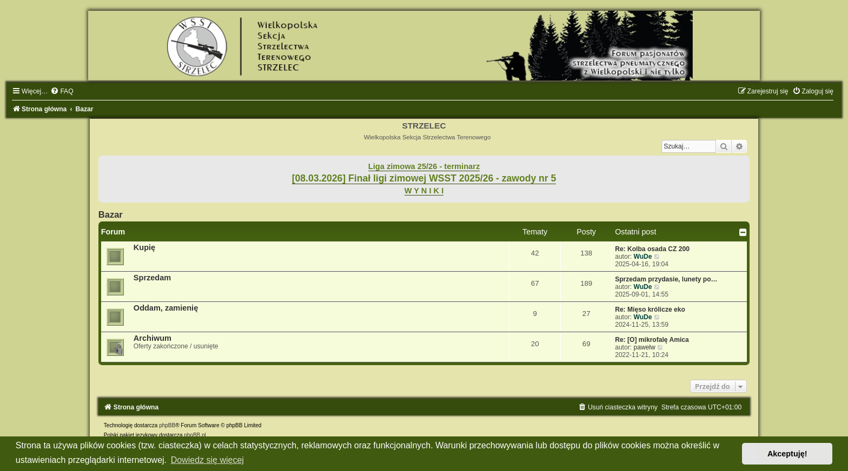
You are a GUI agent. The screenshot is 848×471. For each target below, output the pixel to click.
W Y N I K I (424, 190)
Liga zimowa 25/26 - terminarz (424, 166)
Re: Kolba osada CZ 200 (652, 249)
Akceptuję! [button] (787, 453)
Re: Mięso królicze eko (650, 309)
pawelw (644, 347)
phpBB (167, 425)
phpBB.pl (195, 435)
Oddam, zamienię (166, 308)
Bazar (110, 214)
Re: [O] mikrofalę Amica (652, 340)
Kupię (144, 247)
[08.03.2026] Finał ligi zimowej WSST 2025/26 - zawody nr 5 (424, 178)
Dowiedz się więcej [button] (207, 460)
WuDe (642, 256)
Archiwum (152, 338)
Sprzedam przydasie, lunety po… (666, 279)
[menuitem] (61, 91)
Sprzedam (152, 277)
